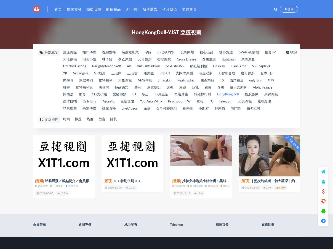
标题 (78, 119)
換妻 (82, 95)
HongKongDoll (229, 95)
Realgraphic (186, 81)
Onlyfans (89, 102)
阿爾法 (68, 95)
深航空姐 (154, 88)
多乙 (145, 95)
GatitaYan (229, 59)
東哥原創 (249, 59)
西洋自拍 (70, 102)
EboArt (165, 73)
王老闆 (117, 73)
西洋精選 (238, 81)
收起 (292, 52)
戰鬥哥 (237, 109)
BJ (134, 95)
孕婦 (148, 52)
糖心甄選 (227, 52)
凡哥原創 (145, 59)
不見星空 (162, 95)
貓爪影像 (252, 95)
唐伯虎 (104, 88)
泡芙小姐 (89, 59)
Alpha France (264, 88)
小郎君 (204, 109)
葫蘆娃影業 (130, 52)
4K (130, 66)
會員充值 (72, 185)
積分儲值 (169, 9)
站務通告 (150, 9)
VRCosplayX (263, 66)
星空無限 (128, 102)
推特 (66, 88)
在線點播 (109, 52)
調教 (170, 88)
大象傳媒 (125, 81)
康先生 (149, 73)
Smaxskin (165, 81)
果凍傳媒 (89, 109)
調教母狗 (86, 81)
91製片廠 (182, 95)
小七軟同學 (166, 52)
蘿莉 (138, 88)
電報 (201, 102)
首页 (58, 9)
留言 (102, 119)
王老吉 (133, 73)
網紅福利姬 (200, 66)
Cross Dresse (187, 59)
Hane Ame (240, 66)
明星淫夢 (206, 73)
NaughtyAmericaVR (107, 66)
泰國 (221, 88)
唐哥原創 (249, 73)
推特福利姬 (84, 88)
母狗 (272, 81)
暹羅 (208, 88)
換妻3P (271, 52)
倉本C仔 (268, 73)
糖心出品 (207, 52)
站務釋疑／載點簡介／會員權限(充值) (68, 181)
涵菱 (147, 109)
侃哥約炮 (187, 52)
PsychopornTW (180, 102)
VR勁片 (100, 73)
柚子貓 (107, 59)
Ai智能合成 (227, 73)
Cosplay (220, 66)
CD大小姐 (99, 95)
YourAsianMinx (152, 102)
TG (212, 102)
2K (65, 73)
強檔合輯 (93, 9)
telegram (227, 102)
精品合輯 (211, 185)
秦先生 (188, 109)
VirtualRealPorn (149, 66)
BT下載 (132, 9)
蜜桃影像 (266, 102)
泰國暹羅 (209, 59)
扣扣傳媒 (89, 52)
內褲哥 (68, 81)
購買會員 (189, 9)
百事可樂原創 (167, 109)
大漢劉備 (70, 59)
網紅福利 (227, 185)
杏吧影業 (164, 59)
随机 (114, 119)
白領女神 (255, 109)
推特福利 (105, 81)
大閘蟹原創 (185, 73)
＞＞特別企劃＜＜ (122, 181)
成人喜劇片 (239, 88)
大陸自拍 (178, 185)
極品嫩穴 (122, 88)
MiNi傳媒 (145, 81)
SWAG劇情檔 (250, 52)
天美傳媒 (246, 102)
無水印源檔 (195, 185)
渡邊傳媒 (70, 52)
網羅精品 (113, 9)
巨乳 (195, 88)
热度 (90, 119)
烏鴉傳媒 (272, 95)
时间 (66, 119)
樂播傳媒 (120, 95)
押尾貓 (221, 109)
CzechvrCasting (75, 66)
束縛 (183, 88)
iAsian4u (108, 102)
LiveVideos (130, 109)
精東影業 (70, 109)
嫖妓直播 (109, 109)
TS (223, 81)
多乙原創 (125, 59)
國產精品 (208, 81)
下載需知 (56, 185)
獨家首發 (74, 9)
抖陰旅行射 (203, 95)
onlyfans (256, 81)
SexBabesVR (176, 66)
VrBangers (81, 73)
